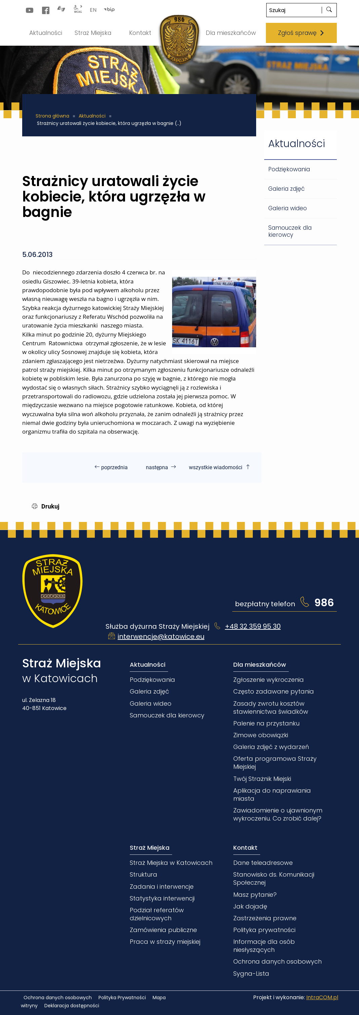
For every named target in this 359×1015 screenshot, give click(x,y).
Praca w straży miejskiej (165, 941)
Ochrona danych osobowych (277, 961)
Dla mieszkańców (259, 664)
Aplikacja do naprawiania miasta (272, 794)
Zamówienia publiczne (163, 930)
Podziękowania (289, 169)
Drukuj (45, 506)
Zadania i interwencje (162, 886)
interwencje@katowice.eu (161, 636)
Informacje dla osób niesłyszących (264, 945)
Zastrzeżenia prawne (264, 918)
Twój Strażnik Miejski (262, 779)
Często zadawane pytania (273, 691)
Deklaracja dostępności (71, 1005)
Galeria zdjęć (286, 189)
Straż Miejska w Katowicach (171, 862)
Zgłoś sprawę (301, 33)
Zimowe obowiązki (260, 735)
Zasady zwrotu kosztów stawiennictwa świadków (270, 707)
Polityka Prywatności (122, 997)
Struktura (143, 874)
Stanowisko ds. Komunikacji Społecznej (273, 878)
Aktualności (92, 116)
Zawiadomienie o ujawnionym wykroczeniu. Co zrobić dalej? (277, 814)
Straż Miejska (149, 847)
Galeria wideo (287, 208)
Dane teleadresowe (263, 862)
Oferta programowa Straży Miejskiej (275, 762)
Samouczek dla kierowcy (290, 231)
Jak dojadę (250, 906)
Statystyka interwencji (162, 898)
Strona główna (52, 116)
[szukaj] (329, 10)
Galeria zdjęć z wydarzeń (271, 747)
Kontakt (245, 847)
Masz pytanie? (255, 894)
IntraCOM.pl (322, 997)
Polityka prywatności (264, 930)
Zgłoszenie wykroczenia (268, 679)
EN (93, 10)
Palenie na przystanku (266, 723)
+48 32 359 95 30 (253, 626)
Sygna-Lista (251, 973)
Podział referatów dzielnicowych (157, 914)
